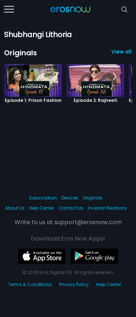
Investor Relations (107, 208)
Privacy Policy (74, 284)
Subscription (43, 198)
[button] (115, 77)
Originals (20, 53)
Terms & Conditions (30, 284)
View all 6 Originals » (121, 51)
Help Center (41, 208)
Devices (69, 198)
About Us (15, 208)
